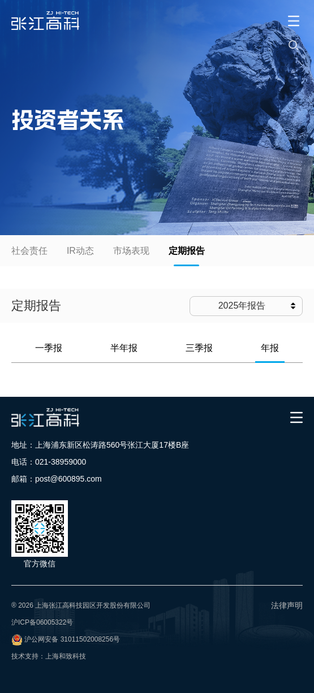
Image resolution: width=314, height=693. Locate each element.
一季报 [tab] (48, 348)
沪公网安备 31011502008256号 (72, 639)
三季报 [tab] (199, 348)
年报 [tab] (270, 348)
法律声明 (287, 605)
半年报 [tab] (123, 348)
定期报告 (187, 250)
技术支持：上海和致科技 (48, 656)
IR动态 (80, 250)
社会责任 (29, 250)
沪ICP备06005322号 (42, 622)
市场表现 (131, 250)
